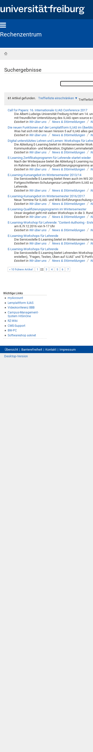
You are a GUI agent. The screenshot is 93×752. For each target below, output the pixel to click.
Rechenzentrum (21, 34)
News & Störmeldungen (68, 122)
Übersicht (11, 349)
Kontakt (50, 349)
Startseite (5, 53)
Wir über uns (38, 122)
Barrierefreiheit (31, 349)
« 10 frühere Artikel (21, 269)
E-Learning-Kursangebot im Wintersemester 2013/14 (44, 175)
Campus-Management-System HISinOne (23, 314)
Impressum (68, 349)
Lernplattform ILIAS (20, 303)
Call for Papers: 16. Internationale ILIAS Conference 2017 (47, 110)
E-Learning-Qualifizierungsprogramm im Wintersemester (47, 209)
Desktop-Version (16, 356)
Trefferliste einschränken (56, 98)
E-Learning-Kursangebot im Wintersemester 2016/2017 (46, 196)
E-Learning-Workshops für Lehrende (33, 236)
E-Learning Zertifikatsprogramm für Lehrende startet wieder (49, 158)
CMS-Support (16, 325)
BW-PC (12, 330)
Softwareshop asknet (22, 335)
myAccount (15, 298)
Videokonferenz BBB (21, 307)
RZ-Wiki (13, 321)
